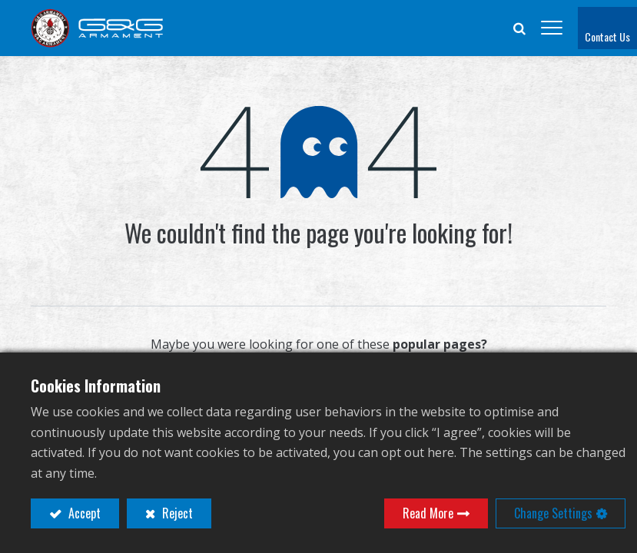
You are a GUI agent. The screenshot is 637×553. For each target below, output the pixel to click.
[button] (519, 28)
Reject (176, 513)
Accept (83, 513)
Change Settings (553, 513)
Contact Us (607, 36)
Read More (428, 513)
